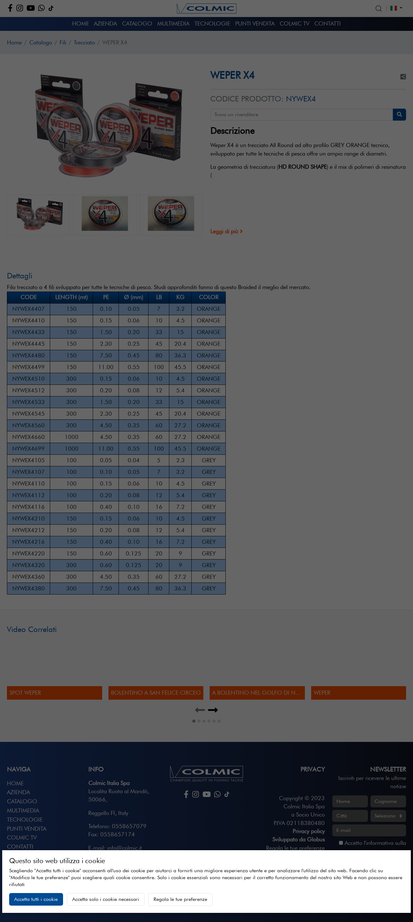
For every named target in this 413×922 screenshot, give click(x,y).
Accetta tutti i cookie (36, 899)
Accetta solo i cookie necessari (105, 899)
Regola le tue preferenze (180, 899)
